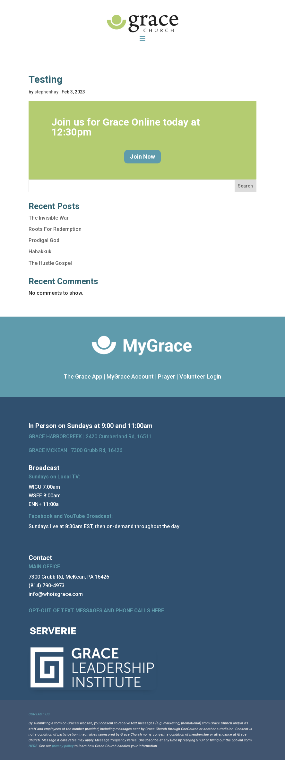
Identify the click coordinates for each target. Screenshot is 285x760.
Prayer (166, 376)
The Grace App (83, 376)
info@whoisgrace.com (56, 594)
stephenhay (46, 91)
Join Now (142, 156)
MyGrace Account (130, 376)
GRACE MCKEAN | (75, 450)
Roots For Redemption (55, 229)
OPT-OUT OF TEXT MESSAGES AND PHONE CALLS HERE (96, 610)
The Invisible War (49, 218)
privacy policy (62, 746)
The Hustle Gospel (50, 263)
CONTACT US (39, 714)
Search (245, 185)
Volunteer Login (200, 376)
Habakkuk (40, 252)
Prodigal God (44, 240)
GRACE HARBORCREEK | (57, 436)
